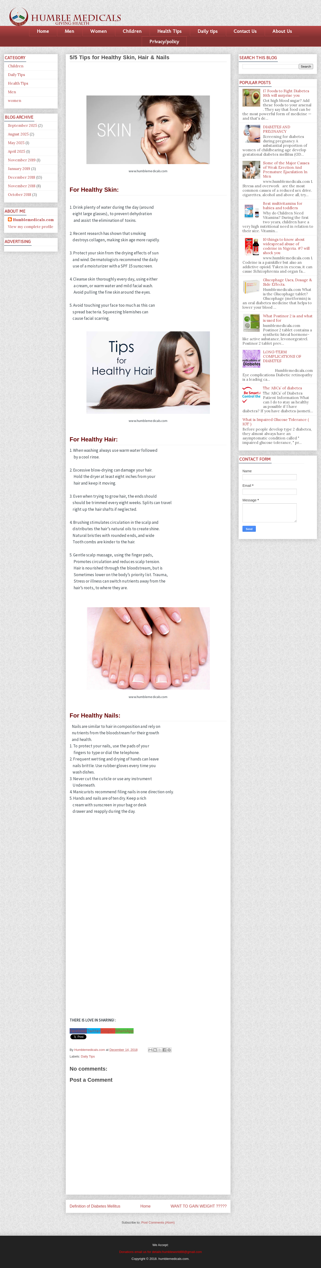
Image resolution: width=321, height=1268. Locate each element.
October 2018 (19, 194)
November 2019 (22, 160)
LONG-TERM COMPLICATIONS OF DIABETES (282, 356)
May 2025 (16, 142)
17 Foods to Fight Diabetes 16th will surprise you (286, 93)
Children (132, 31)
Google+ (108, 1031)
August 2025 (18, 134)
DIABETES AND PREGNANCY (276, 129)
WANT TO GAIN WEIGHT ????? (199, 1206)
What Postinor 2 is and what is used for (288, 318)
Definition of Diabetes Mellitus (95, 1206)
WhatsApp (124, 1031)
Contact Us (245, 31)
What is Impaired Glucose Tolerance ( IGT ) (275, 421)
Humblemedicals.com (33, 219)
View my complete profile (30, 226)
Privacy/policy (164, 41)
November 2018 (21, 186)
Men (69, 31)
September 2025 (22, 125)
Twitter (93, 1031)
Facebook (78, 1031)
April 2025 (16, 151)
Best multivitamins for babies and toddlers (282, 205)
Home (43, 31)
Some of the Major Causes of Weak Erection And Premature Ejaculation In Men (286, 170)
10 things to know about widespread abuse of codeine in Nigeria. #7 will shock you (286, 246)
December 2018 (21, 177)
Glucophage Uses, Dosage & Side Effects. (287, 282)
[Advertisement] (148, 77)
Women (98, 31)
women (14, 100)
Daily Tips (88, 1056)
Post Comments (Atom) (158, 1222)
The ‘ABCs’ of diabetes (282, 388)
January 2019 (19, 168)
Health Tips (169, 31)
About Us (282, 31)
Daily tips (208, 31)
